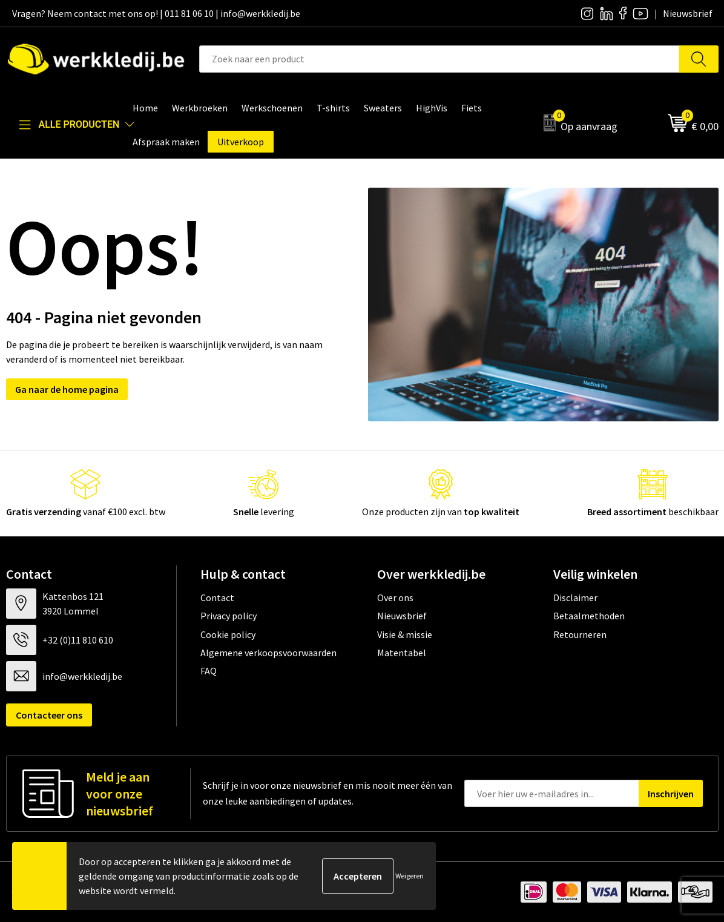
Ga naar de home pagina (67, 389)
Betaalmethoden (589, 616)
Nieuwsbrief (402, 616)
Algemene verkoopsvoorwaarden (268, 653)
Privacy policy (228, 616)
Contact (217, 597)
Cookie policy (227, 634)
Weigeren (409, 875)
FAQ (208, 671)
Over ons (395, 597)
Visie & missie (404, 634)
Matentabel (401, 653)
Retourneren (580, 634)
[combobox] (439, 59)
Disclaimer (575, 597)
